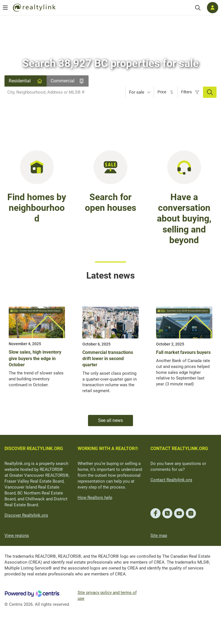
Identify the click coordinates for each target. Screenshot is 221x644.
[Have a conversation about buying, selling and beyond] (184, 167)
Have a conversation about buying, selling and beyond (184, 219)
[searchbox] (61, 92)
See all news (110, 420)
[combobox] (64, 92)
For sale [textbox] (136, 92)
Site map (158, 535)
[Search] (198, 8)
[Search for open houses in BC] (110, 167)
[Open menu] (5, 7)
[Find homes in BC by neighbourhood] (37, 167)
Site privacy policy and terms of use (107, 595)
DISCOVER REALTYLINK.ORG (33, 448)
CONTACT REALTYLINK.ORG (179, 448)
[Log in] (212, 7)
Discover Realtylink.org (26, 515)
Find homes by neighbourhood (36, 208)
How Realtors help (95, 497)
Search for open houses (110, 202)
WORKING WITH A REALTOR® (108, 448)
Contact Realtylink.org (171, 479)
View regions (16, 535)
